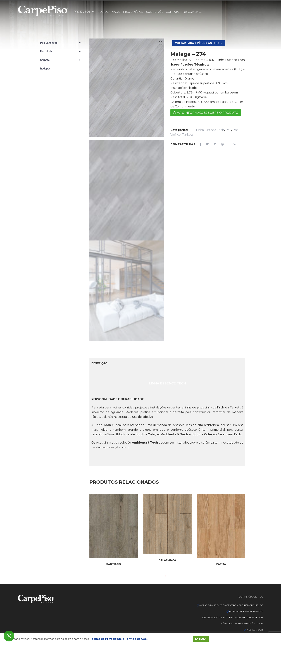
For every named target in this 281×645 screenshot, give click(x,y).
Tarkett (187, 134)
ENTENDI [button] (200, 638)
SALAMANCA (167, 560)
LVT (228, 130)
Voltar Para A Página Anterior (198, 43)
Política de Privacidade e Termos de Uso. (118, 639)
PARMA (221, 564)
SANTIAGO (113, 564)
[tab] (99, 363)
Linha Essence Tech (210, 130)
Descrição (99, 363)
